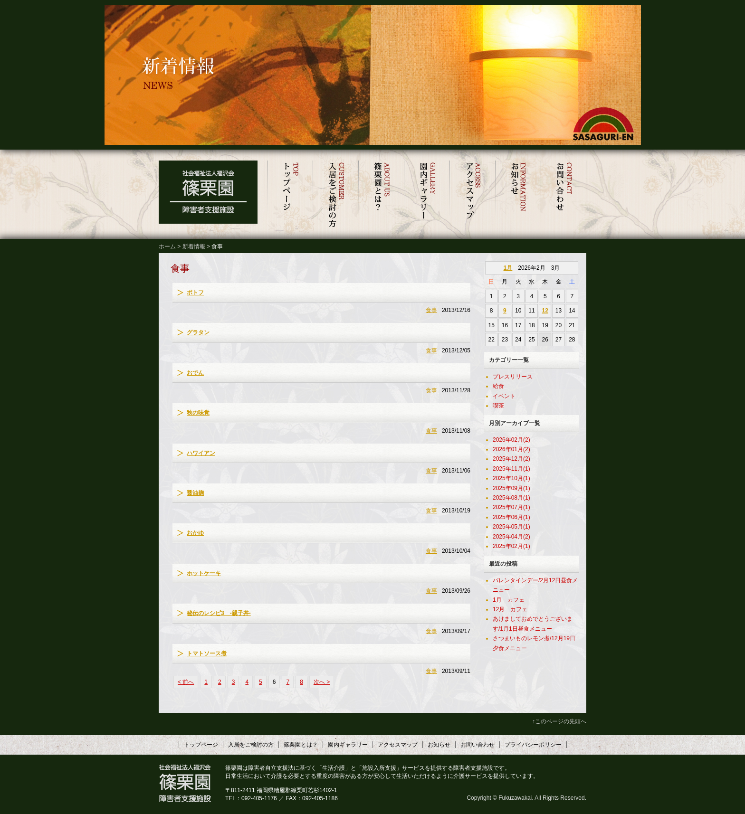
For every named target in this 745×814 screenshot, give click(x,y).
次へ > (322, 682)
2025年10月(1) (511, 478)
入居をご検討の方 (335, 195)
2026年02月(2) (511, 439)
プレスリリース (513, 376)
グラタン (198, 332)
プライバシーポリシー (533, 744)
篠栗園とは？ (381, 195)
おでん (195, 372)
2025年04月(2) (511, 536)
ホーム (167, 246)
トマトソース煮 (207, 653)
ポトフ (195, 292)
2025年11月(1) (511, 468)
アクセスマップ (472, 195)
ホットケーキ (204, 573)
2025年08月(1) (511, 497)
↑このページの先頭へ (559, 721)
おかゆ (195, 533)
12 (545, 310)
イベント (504, 396)
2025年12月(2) (511, 458)
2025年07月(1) (511, 507)
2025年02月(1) (511, 546)
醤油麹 (195, 493)
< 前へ (186, 682)
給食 (498, 386)
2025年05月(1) (511, 526)
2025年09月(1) (511, 488)
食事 (431, 310)
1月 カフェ (509, 599)
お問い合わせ (563, 195)
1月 (508, 268)
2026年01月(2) (511, 449)
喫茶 (498, 405)
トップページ (290, 195)
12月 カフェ (510, 609)
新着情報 (193, 246)
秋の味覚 (198, 412)
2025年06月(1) (511, 517)
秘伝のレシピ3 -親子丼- (219, 613)
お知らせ (518, 195)
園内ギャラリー (426, 195)
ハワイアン (201, 453)
